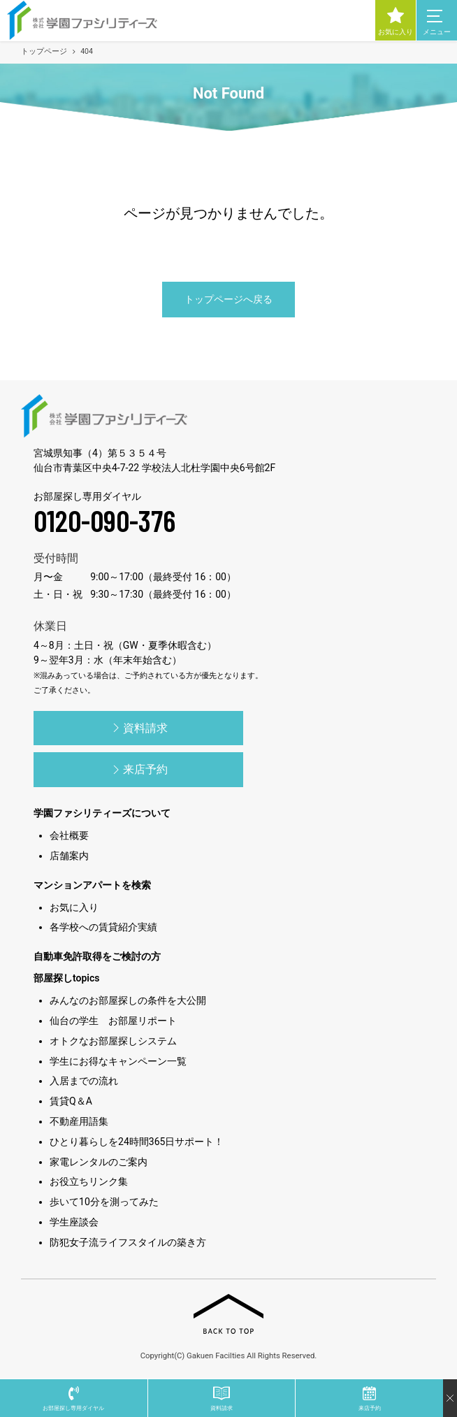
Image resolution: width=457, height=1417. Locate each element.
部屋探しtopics (66, 978)
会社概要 (69, 835)
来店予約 (138, 770)
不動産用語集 (79, 1121)
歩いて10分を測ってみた (104, 1201)
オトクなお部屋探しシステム (113, 1040)
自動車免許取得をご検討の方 (97, 956)
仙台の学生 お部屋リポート (113, 1020)
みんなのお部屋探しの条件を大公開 (128, 1000)
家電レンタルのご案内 (98, 1161)
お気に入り (74, 907)
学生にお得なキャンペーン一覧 (118, 1061)
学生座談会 (74, 1222)
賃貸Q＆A (71, 1101)
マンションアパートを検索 (92, 885)
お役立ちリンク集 (89, 1181)
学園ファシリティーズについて (102, 813)
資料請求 (138, 728)
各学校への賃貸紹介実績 (103, 927)
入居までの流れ (84, 1080)
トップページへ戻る (228, 299)
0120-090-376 (104, 520)
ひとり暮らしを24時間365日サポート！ (137, 1141)
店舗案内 (69, 855)
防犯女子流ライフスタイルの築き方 (128, 1242)
